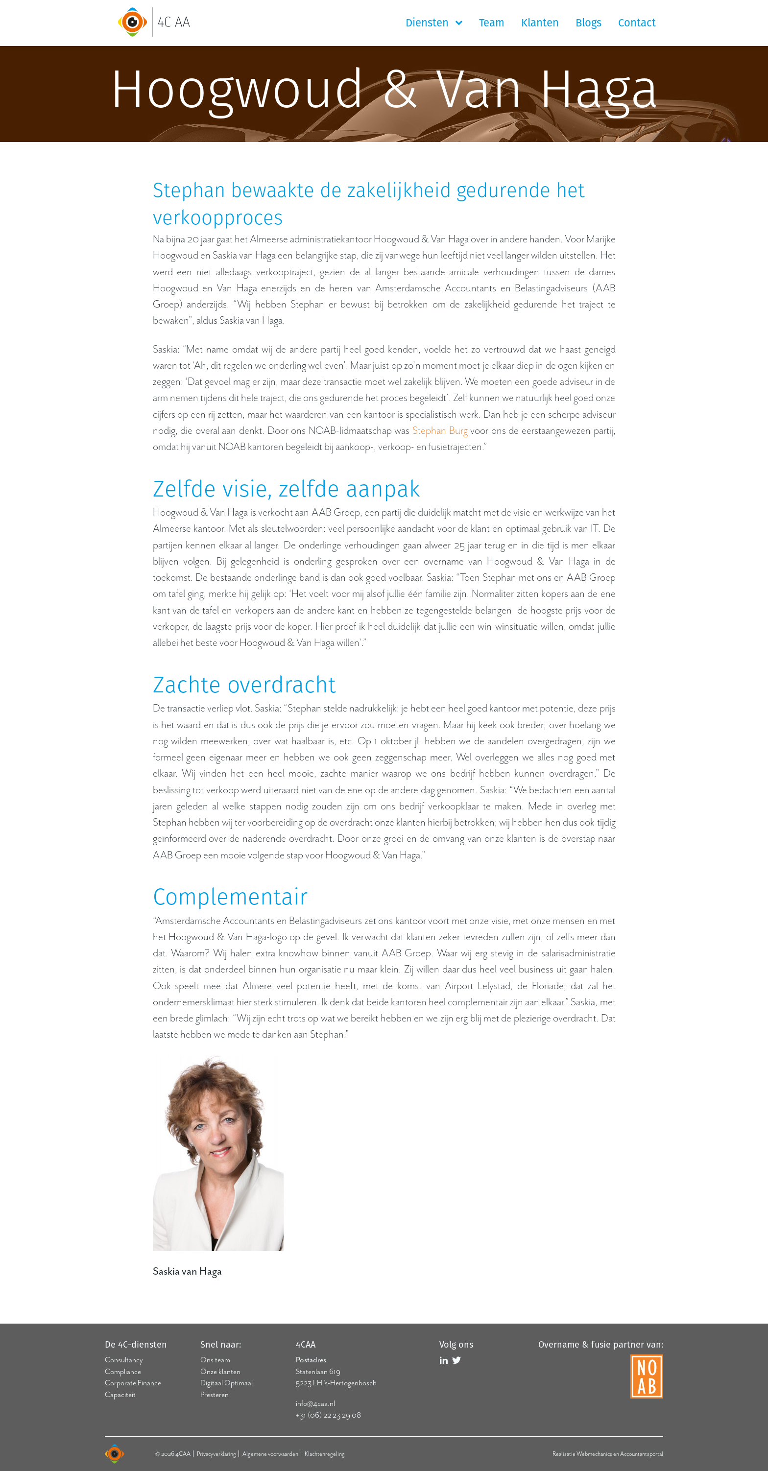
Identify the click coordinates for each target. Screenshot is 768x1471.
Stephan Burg (440, 430)
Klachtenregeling (325, 1454)
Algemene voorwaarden (270, 1454)
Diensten (429, 22)
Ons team (215, 1360)
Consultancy (124, 1360)
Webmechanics (594, 1454)
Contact (637, 22)
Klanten (540, 22)
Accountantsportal (641, 1454)
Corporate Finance (133, 1383)
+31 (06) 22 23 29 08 (328, 1415)
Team (491, 22)
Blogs (588, 22)
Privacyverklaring (216, 1454)
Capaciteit (120, 1395)
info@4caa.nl (315, 1403)
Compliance (123, 1371)
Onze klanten (220, 1371)
